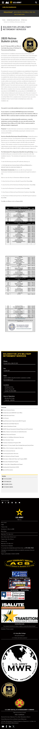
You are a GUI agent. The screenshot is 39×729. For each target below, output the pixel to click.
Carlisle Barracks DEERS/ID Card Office (12, 412)
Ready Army (4, 531)
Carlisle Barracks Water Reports (11, 423)
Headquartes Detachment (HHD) (11, 467)
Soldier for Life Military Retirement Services (13, 437)
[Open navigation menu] (3, 2)
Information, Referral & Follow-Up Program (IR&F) (15, 459)
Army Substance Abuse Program (11, 456)
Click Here (29, 181)
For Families (7, 481)
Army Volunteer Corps (8, 440)
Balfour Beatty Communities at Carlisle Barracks (15, 431)
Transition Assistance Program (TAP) (12, 442)
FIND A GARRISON (19, 714)
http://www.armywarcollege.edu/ (19, 638)
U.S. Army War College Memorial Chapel (13, 464)
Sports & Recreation (8, 470)
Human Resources (5, 719)
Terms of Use (4, 527)
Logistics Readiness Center (9, 426)
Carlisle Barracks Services (13, 20)
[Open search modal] (36, 2)
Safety (29, 717)
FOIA (2, 524)
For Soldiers (8, 479)
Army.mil (19, 519)
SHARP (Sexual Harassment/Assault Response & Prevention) (18, 429)
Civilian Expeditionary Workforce (18, 719)
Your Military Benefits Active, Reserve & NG (12, 201)
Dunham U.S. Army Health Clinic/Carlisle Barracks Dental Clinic (18, 445)
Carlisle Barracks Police (8, 415)
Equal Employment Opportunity (8, 537)
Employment (4, 522)
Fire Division (6, 418)
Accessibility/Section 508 (7, 529)
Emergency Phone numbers (7, 629)
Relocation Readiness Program (10, 461)
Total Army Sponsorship (21, 717)
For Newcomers (8, 487)
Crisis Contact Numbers (7, 545)
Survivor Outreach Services (7, 717)
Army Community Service (9, 451)
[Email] (19, 502)
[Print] (15, 502)
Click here (26, 177)
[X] (5, 502)
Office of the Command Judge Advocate (13, 448)
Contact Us (4, 541)
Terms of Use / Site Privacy (7, 539)
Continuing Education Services (10, 453)
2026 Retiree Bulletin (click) (9, 40)
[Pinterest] (12, 502)
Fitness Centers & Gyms (9, 410)
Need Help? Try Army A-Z (7, 534)
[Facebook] (2, 502)
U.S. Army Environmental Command (9, 721)
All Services (24, 20)
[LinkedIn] (8, 502)
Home (3, 20)
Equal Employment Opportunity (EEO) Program (14, 421)
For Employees (8, 484)
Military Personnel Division (9, 434)
